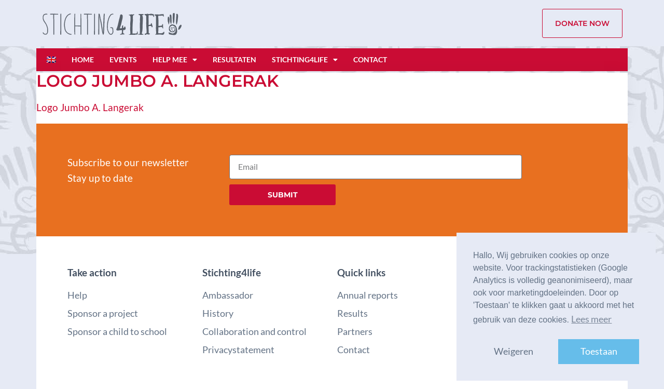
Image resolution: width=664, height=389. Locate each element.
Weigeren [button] (513, 351)
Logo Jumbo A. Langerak (90, 107)
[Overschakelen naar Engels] (51, 59)
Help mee (175, 59)
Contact (370, 59)
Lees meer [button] (591, 319)
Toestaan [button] (598, 351)
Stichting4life (305, 59)
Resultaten (234, 59)
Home (83, 59)
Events (123, 59)
